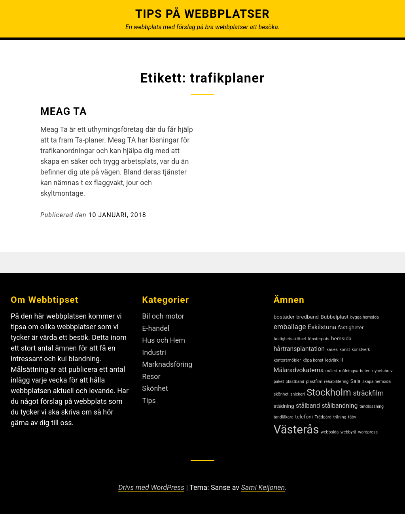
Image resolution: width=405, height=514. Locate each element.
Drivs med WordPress (151, 487)
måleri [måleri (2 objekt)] (331, 370)
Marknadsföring (167, 364)
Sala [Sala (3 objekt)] (355, 381)
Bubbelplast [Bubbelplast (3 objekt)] (334, 317)
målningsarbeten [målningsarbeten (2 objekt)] (355, 370)
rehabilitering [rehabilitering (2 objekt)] (336, 381)
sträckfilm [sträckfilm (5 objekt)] (368, 393)
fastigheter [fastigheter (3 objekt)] (351, 327)
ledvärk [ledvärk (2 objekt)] (332, 360)
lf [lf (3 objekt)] (342, 360)
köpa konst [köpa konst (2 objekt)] (313, 360)
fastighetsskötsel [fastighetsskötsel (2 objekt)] (290, 338)
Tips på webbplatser (202, 14)
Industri (154, 352)
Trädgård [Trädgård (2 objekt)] (323, 417)
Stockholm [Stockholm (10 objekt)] (329, 392)
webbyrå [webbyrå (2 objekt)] (348, 432)
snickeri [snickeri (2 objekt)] (297, 394)
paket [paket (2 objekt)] (279, 381)
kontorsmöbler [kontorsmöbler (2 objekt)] (287, 360)
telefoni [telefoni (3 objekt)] (304, 417)
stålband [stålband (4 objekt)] (308, 405)
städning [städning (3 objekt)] (284, 406)
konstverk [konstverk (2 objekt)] (361, 349)
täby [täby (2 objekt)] (352, 417)
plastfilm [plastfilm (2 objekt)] (314, 381)
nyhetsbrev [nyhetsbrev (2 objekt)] (382, 370)
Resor (151, 376)
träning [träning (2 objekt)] (339, 417)
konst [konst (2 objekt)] (344, 349)
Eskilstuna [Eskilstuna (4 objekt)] (322, 327)
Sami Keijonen (263, 487)
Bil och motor (163, 316)
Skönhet (155, 388)
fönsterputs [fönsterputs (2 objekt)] (318, 338)
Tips (149, 400)
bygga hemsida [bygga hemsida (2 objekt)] (364, 317)
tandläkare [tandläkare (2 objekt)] (283, 417)
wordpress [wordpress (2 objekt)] (368, 432)
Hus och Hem (163, 340)
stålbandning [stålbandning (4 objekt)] (340, 405)
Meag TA (63, 111)
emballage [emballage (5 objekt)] (290, 327)
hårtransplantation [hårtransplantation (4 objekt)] (299, 349)
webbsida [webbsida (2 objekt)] (330, 432)
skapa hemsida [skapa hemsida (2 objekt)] (376, 381)
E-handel (155, 328)
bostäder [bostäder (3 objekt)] (284, 317)
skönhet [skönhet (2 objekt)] (281, 394)
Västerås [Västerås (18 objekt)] (296, 429)
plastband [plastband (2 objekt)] (295, 381)
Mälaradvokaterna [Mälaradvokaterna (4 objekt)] (299, 370)
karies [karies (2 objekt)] (332, 349)
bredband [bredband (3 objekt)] (307, 317)
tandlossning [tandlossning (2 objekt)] (372, 406)
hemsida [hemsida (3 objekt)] (341, 338)
